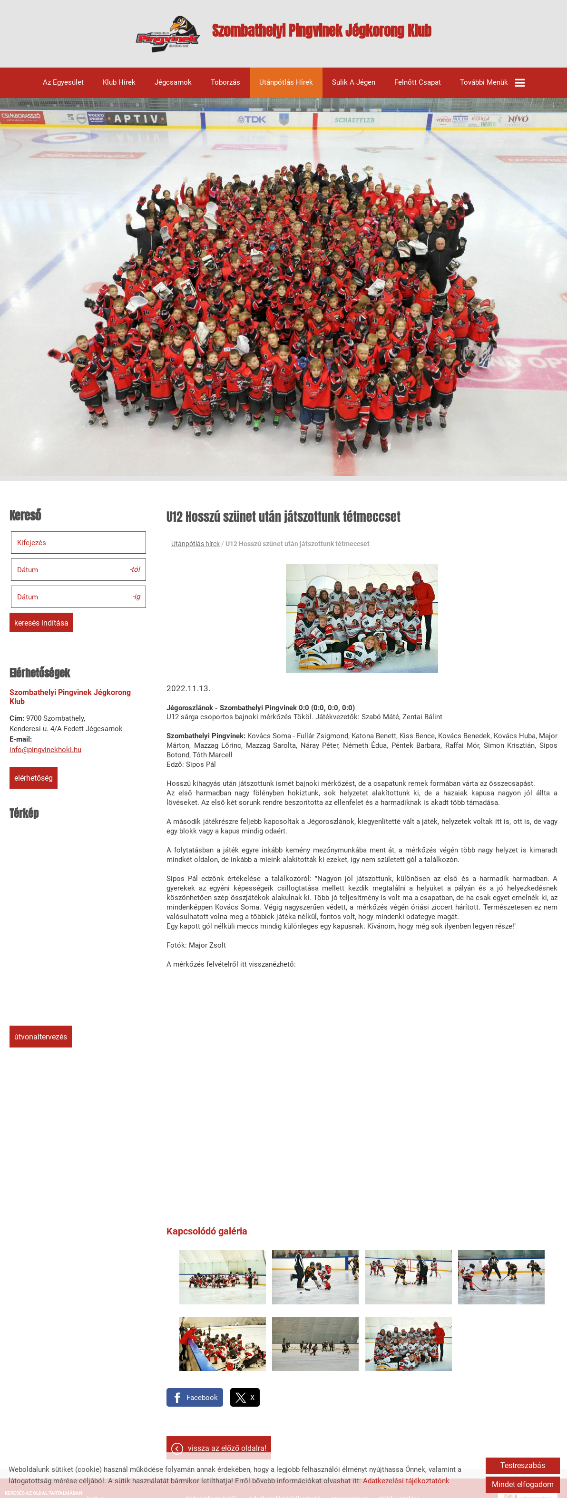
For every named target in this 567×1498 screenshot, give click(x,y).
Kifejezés (31, 548)
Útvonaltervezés (40, 1042)
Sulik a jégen (353, 88)
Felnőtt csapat (417, 88)
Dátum (27, 575)
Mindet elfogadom (523, 1484)
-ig (136, 601)
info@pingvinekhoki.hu (45, 755)
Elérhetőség (33, 783)
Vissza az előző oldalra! (227, 1432)
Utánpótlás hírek (286, 88)
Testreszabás (522, 1465)
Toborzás (225, 88)
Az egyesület (63, 88)
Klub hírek (119, 88)
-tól (134, 574)
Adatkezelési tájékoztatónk (406, 1481)
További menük (492, 88)
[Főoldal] (140, 39)
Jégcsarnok (173, 88)
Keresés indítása (41, 628)
